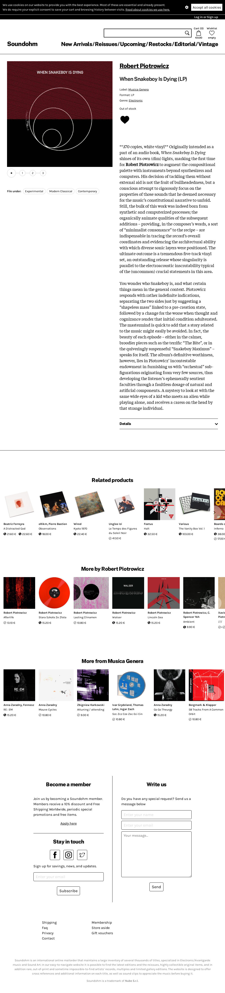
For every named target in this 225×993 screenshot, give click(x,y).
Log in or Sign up (206, 17)
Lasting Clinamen (85, 617)
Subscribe (68, 890)
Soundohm (22, 43)
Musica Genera (138, 89)
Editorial (184, 44)
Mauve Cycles (48, 709)
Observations (47, 528)
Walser (117, 617)
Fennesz (28, 705)
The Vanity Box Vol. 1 (192, 528)
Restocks (160, 44)
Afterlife (9, 617)
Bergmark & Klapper (202, 705)
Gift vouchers (102, 933)
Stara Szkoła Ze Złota (52, 617)
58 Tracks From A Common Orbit (206, 712)
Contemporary (87, 191)
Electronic (136, 100)
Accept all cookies (207, 7)
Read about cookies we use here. (147, 9)
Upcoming (132, 44)
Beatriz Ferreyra (14, 524)
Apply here (68, 823)
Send (156, 886)
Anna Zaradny (13, 705)
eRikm (43, 524)
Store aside (101, 928)
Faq (45, 928)
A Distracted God (14, 528)
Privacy (47, 933)
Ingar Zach (127, 709)
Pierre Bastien (58, 524)
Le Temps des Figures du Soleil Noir (123, 531)
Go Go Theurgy (163, 709)
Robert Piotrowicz (144, 65)
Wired (78, 524)
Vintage (208, 44)
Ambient (188, 621)
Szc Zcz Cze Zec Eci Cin (127, 714)
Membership (102, 922)
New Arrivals (76, 44)
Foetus (148, 524)
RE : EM (8, 709)
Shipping (49, 922)
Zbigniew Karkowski (90, 705)
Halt (146, 528)
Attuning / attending (90, 709)
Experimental (34, 191)
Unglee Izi (115, 524)
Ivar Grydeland (122, 705)
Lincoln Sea (155, 617)
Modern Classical (60, 191)
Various (184, 524)
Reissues (106, 44)
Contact (48, 938)
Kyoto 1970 (80, 528)
